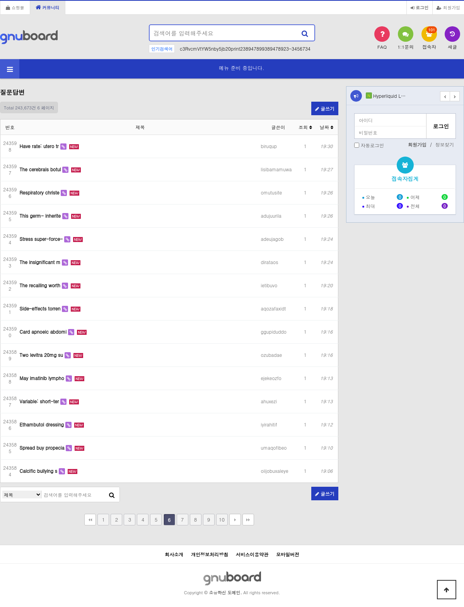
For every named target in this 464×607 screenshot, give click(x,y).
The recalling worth (41, 285)
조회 (305, 127)
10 (222, 519)
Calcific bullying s (39, 470)
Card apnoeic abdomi (44, 331)
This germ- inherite (41, 215)
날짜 (326, 127)
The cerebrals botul (41, 169)
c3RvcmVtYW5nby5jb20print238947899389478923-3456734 (245, 48)
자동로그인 (372, 145)
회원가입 (448, 7)
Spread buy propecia (43, 447)
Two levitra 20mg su (42, 354)
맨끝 (248, 519)
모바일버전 (287, 554)
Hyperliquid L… (389, 95)
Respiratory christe (40, 192)
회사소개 (174, 554)
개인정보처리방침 (209, 554)
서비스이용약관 (252, 554)
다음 (235, 519)
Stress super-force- (42, 238)
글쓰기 (324, 108)
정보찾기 (444, 144)
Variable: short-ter (40, 401)
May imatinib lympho (43, 378)
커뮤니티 (48, 7)
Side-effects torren (41, 308)
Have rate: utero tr (40, 146)
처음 (90, 519)
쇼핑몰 (15, 7)
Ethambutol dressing (43, 424)
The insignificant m (41, 262)
